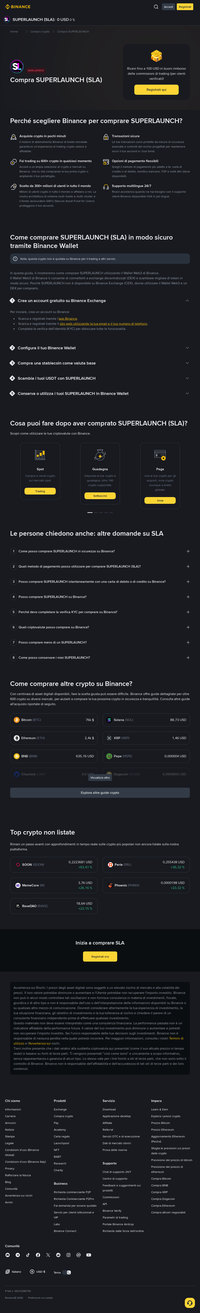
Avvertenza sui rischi (18, 1195)
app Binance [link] (68, 318)
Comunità (11, 1189)
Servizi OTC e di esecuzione (121, 1136)
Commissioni (111, 1197)
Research (60, 1163)
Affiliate (107, 1123)
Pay (56, 1123)
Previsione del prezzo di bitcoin (171, 1160)
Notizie (9, 1129)
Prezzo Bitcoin (160, 1123)
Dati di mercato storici (117, 1143)
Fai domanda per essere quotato (75, 1205)
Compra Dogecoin (163, 1199)
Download (109, 1109)
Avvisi (9, 1202)
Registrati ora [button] (100, 956)
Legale (9, 1143)
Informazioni (13, 1109)
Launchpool (61, 1143)
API (105, 1204)
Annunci (10, 1123)
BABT (57, 1157)
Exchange (60, 1109)
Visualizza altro (100, 777)
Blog (8, 1182)
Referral (108, 1129)
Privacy (9, 1168)
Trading (40, 491)
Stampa (10, 1136)
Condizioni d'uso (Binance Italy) (25, 1162)
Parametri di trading (115, 1217)
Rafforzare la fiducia (18, 1175)
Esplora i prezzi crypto (165, 1116)
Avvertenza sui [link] (40, 1043)
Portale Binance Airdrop (118, 1224)
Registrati (185, 7)
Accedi (168, 7)
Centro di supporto (115, 1178)
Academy (60, 1129)
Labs (57, 1224)
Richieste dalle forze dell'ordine (123, 1231)
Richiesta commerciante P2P (72, 1192)
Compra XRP (159, 1192)
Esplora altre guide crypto (100, 792)
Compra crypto (63, 1116)
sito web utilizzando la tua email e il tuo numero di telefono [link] (103, 323)
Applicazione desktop (117, 1116)
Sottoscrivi (100, 496)
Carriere (10, 1116)
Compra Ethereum (163, 1205)
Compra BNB (159, 1185)
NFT (56, 1150)
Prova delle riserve (115, 1150)
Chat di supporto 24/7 (117, 1172)
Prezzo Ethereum (162, 1129)
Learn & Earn (159, 1109)
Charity (58, 1170)
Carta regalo (62, 1136)
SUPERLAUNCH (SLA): (34, 19)
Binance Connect (65, 1231)
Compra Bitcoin (161, 1178)
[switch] (66, 1272)
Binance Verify (112, 1211)
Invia (160, 500)
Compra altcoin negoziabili (168, 1212)
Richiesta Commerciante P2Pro (74, 1199)
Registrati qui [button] (156, 89)
